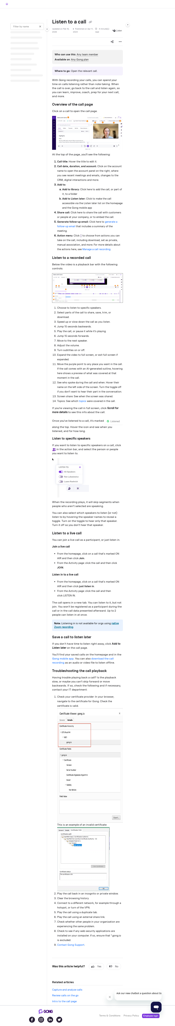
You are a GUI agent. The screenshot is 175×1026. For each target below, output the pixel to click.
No (113, 966)
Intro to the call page (64, 1001)
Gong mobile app (63, 658)
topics (82, 401)
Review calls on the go (65, 995)
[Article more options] (120, 41)
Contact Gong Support (70, 944)
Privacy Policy (131, 1015)
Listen (117, 30)
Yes (96, 966)
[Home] (7, 4)
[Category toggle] (47, 29)
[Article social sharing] (112, 41)
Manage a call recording (96, 249)
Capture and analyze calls (67, 989)
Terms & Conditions (109, 1015)
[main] (87, 512)
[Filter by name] (27, 26)
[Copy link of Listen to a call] (90, 22)
